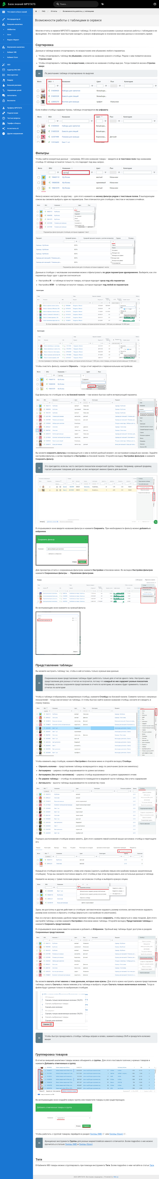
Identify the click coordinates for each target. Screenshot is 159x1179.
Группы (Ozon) (116, 1134)
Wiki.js (116, 1177)
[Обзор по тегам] (103, 4)
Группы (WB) (96, 1134)
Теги (152, 1165)
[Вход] (155, 4)
